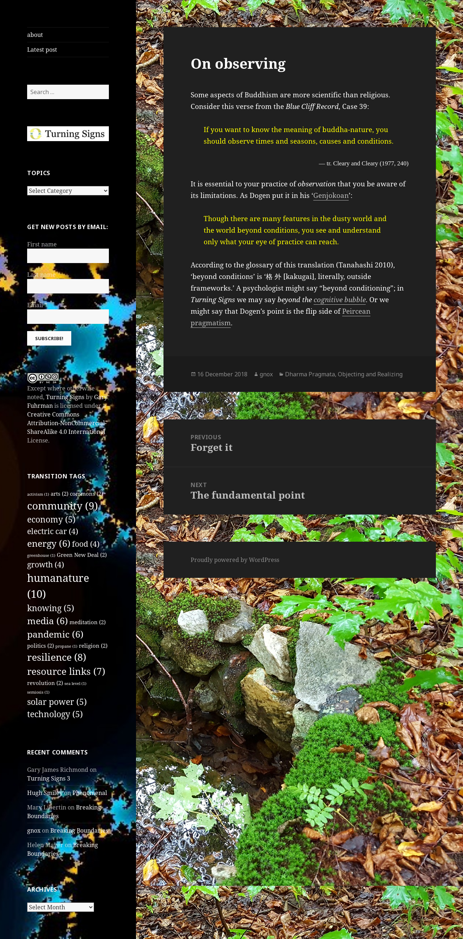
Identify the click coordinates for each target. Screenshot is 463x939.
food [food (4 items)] (85, 544)
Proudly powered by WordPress (235, 560)
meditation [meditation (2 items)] (87, 622)
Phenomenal (89, 793)
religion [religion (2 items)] (93, 645)
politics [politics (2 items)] (40, 645)
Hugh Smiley (45, 793)
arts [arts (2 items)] (59, 493)
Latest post (42, 50)
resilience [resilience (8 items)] (56, 657)
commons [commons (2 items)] (86, 493)
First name (42, 244)
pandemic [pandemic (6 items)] (55, 634)
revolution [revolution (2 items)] (45, 682)
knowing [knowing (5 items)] (50, 608)
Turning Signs (65, 397)
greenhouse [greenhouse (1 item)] (41, 555)
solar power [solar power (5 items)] (57, 701)
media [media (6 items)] (47, 621)
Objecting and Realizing (370, 374)
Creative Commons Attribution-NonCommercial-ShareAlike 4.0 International (67, 423)
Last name (41, 275)
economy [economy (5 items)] (51, 519)
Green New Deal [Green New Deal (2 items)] (82, 554)
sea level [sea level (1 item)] (75, 683)
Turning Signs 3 (48, 778)
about (35, 35)
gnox (34, 830)
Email (37, 305)
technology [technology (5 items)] (55, 714)
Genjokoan (331, 195)
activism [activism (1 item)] (38, 494)
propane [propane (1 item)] (66, 646)
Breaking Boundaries (79, 830)
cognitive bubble (340, 299)
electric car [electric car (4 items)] (52, 531)
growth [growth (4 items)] (45, 564)
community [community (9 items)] (62, 505)
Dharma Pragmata (310, 374)
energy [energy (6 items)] (49, 543)
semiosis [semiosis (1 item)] (38, 692)
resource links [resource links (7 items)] (66, 671)
